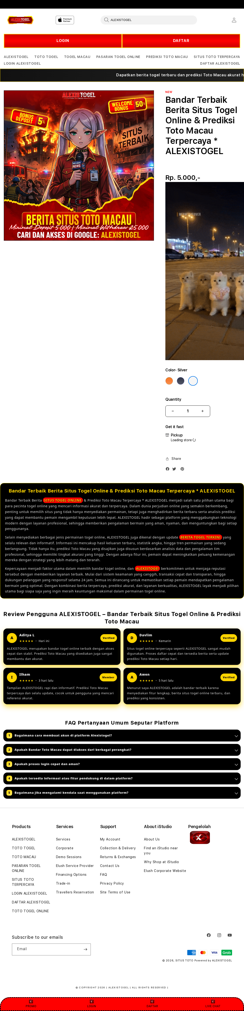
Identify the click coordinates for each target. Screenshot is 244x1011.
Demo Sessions (69, 857)
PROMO (31, 1003)
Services (63, 839)
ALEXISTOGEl (147, 568)
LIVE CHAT (212, 1003)
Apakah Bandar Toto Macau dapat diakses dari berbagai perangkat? (122, 750)
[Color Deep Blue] (180, 381)
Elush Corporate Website (165, 871)
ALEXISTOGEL (24, 839)
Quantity (173, 399)
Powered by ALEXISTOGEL (213, 960)
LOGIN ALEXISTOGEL (29, 893)
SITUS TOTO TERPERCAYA (23, 882)
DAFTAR (181, 40)
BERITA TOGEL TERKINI (200, 537)
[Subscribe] (85, 949)
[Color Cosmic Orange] (169, 381)
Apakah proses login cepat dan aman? (122, 764)
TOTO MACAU (24, 857)
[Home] (20, 20)
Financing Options (71, 874)
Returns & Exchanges (118, 857)
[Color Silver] (193, 381)
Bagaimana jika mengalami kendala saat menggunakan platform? (122, 793)
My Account (110, 839)
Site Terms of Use (115, 892)
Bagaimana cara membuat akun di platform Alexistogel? (122, 735)
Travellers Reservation (75, 892)
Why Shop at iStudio (161, 862)
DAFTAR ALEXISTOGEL (31, 902)
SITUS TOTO (184, 960)
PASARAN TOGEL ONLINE (26, 868)
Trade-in (63, 883)
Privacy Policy (112, 883)
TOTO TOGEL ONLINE (30, 911)
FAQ (103, 874)
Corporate (64, 848)
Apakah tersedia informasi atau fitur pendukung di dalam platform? (122, 778)
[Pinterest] (183, 470)
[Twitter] (175, 470)
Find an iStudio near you (161, 850)
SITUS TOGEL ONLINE (62, 500)
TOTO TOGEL (23, 848)
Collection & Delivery (118, 848)
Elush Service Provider (75, 866)
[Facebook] (168, 470)
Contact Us (110, 866)
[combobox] (149, 20)
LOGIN (62, 40)
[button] (16, 57)
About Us (152, 839)
